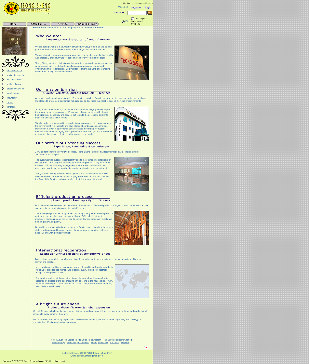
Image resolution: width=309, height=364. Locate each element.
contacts (11, 107)
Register (118, 340)
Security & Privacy (99, 342)
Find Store (108, 340)
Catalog (128, 340)
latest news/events (15, 89)
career (10, 102)
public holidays (14, 84)
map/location (13, 93)
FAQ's (62, 342)
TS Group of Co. (14, 70)
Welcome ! (123, 7)
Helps (55, 342)
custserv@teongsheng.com (90, 356)
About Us (114, 342)
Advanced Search (65, 340)
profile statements (15, 75)
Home (52, 340)
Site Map (125, 342)
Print (128, 21)
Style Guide (81, 340)
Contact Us (83, 342)
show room (12, 98)
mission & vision (14, 79)
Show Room (95, 340)
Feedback (71, 342)
